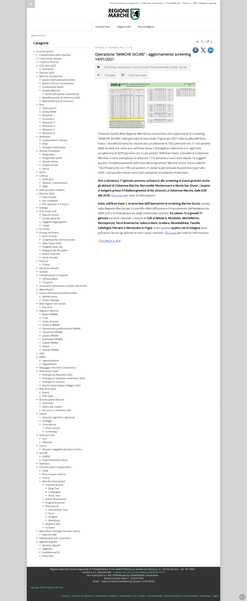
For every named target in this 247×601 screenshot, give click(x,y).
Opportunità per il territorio (55, 538)
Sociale (43, 452)
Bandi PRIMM (50, 314)
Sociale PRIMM (50, 349)
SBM (45, 186)
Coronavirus (49, 424)
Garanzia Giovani (49, 268)
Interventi (47, 69)
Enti (44, 438)
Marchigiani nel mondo (52, 303)
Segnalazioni (49, 364)
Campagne (55, 492)
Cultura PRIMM (51, 325)
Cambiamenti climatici (55, 140)
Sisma (42, 445)
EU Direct (44, 229)
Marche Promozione (53, 481)
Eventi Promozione (55, 499)
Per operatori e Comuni (55, 204)
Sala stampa (49, 197)
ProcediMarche (173, 3)
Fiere (51, 513)
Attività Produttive (49, 150)
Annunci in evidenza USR (56, 410)
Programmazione (55, 502)
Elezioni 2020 (46, 193)
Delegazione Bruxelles (55, 250)
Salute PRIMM (50, 342)
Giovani (43, 271)
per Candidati (50, 200)
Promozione (52, 506)
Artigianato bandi (52, 158)
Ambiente (44, 136)
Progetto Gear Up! (52, 246)
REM (45, 143)
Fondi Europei (50, 257)
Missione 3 (48, 122)
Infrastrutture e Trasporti (53, 275)
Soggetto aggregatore (54, 222)
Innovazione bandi (52, 86)
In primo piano (44, 51)
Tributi (46, 264)
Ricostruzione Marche (51, 399)
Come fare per (50, 321)
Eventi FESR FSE (51, 253)
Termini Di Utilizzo (82, 595)
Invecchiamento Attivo (55, 460)
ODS (41, 353)
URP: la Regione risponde (204, 3)
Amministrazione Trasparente (124, 3)
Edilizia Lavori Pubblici (52, 190)
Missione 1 (48, 115)
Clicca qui (117, 195)
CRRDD (46, 456)
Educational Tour (58, 509)
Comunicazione (54, 484)
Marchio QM (49, 534)
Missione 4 (48, 126)
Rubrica (186, 3)
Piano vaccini (52, 428)
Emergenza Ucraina (53, 381)
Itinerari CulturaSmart (55, 182)
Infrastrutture (50, 278)
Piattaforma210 (51, 552)
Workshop (54, 520)
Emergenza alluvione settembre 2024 (63, 378)
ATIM (45, 470)
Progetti (53, 516)
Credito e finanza (49, 62)
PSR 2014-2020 (47, 389)
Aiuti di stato (49, 236)
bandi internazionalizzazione (58, 79)
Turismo (50, 527)
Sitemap (205, 595)
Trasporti (47, 282)
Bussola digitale (51, 545)
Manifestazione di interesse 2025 (61, 97)
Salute (42, 413)
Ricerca (31, 4)
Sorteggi (47, 420)
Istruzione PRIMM (52, 332)
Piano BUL (48, 556)
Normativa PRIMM (52, 339)
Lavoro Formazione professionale (58, 293)
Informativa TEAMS (106, 595)
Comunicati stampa (50, 58)
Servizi (46, 346)
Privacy (65, 595)
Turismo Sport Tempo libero (55, 467)
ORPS (42, 357)
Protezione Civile (48, 371)
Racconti (47, 307)
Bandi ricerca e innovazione (58, 83)
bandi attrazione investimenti (62, 94)
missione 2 (48, 118)
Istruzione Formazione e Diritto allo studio (63, 285)
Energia (43, 207)
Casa (45, 317)
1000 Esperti (49, 108)
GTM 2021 (48, 179)
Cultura (43, 175)
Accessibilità (155, 595)
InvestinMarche (51, 90)
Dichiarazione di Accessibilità (181, 595)
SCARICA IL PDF (111, 241)
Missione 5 (48, 129)
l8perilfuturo (46, 289)
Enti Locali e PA (47, 211)
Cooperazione (50, 165)
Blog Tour (54, 488)
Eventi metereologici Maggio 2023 (61, 385)
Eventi (45, 392)
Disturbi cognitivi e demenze (58, 417)
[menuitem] (103, 27)
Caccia (46, 477)
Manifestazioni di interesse (57, 101)
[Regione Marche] (124, 14)
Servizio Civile (47, 435)
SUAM (45, 225)
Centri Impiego (50, 300)
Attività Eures (50, 296)
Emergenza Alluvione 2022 (57, 374)
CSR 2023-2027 (47, 65)
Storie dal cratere (52, 406)
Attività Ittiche (50, 161)
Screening (51, 431)
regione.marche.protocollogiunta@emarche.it (139, 572)
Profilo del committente (152, 3)
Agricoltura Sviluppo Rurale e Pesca (59, 531)
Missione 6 (48, 133)
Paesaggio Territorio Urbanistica (57, 367)
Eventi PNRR (49, 111)
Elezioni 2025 (46, 72)
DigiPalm (47, 548)
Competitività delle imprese (55, 55)
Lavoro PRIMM (50, 335)
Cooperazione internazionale (58, 239)
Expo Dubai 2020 (51, 243)
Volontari (47, 442)
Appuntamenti (50, 360)
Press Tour (55, 495)
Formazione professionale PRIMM (61, 328)
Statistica (44, 463)
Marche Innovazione (50, 76)
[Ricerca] (37, 4)
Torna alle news (137, 75)
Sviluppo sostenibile (53, 147)
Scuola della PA (51, 218)
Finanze (43, 261)
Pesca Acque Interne (54, 474)
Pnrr (41, 104)
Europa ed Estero (49, 232)
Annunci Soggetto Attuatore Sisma (61, 449)
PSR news (47, 396)
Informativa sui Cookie (132, 595)
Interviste (47, 403)
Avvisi (42, 172)
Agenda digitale (48, 541)
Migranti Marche (48, 310)
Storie (45, 168)
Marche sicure (50, 214)
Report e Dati (52, 524)
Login (215, 595)
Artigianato (48, 154)
